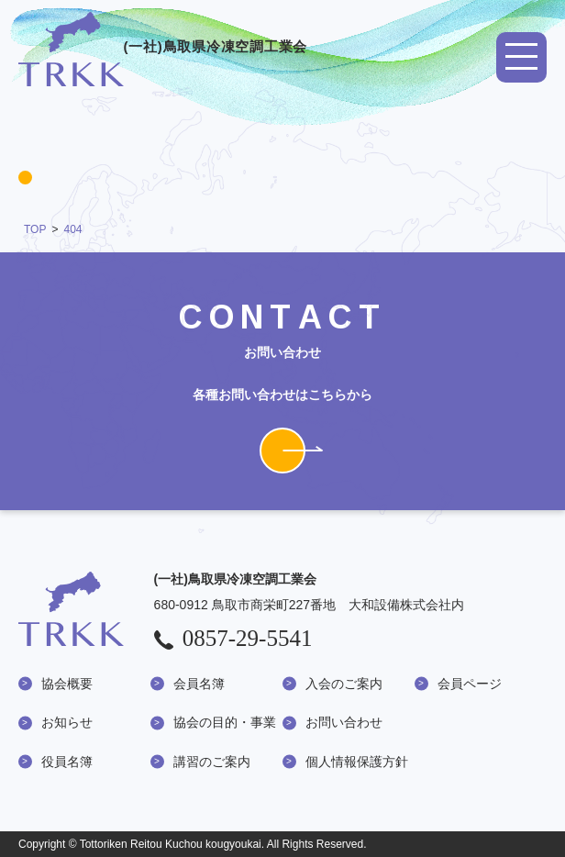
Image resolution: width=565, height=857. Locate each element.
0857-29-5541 (233, 638)
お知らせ (67, 722)
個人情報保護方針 (356, 761)
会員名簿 (199, 683)
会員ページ (470, 683)
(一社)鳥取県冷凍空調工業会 (162, 46)
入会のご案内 (343, 683)
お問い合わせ (343, 722)
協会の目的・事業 (224, 722)
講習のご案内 (211, 761)
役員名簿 (67, 761)
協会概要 (67, 683)
